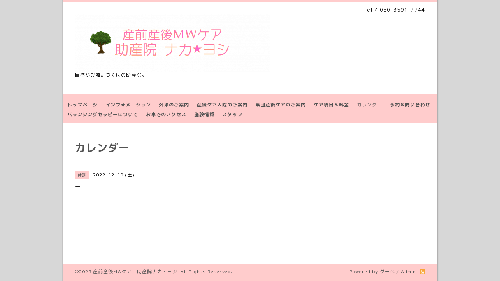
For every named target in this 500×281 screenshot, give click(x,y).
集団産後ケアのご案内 (280, 104)
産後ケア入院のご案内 (222, 104)
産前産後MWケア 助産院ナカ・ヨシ (135, 271)
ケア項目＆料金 (331, 104)
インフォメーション (128, 104)
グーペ (387, 271)
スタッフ (232, 114)
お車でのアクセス (166, 114)
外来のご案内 (174, 104)
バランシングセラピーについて (102, 114)
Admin (408, 271)
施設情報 (204, 114)
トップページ (82, 104)
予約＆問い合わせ (410, 104)
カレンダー (369, 104)
